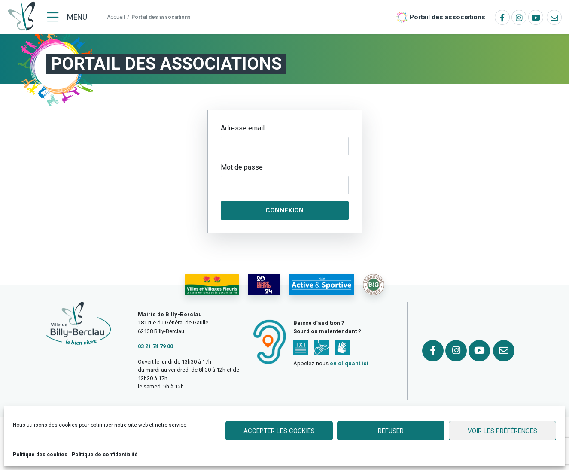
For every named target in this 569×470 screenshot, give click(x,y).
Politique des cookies (40, 455)
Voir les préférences (502, 431)
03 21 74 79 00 (155, 346)
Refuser (391, 431)
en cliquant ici (349, 363)
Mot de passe (242, 167)
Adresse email (243, 128)
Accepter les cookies (279, 431)
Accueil (116, 17)
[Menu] (67, 17)
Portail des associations (447, 17)
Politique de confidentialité (105, 455)
